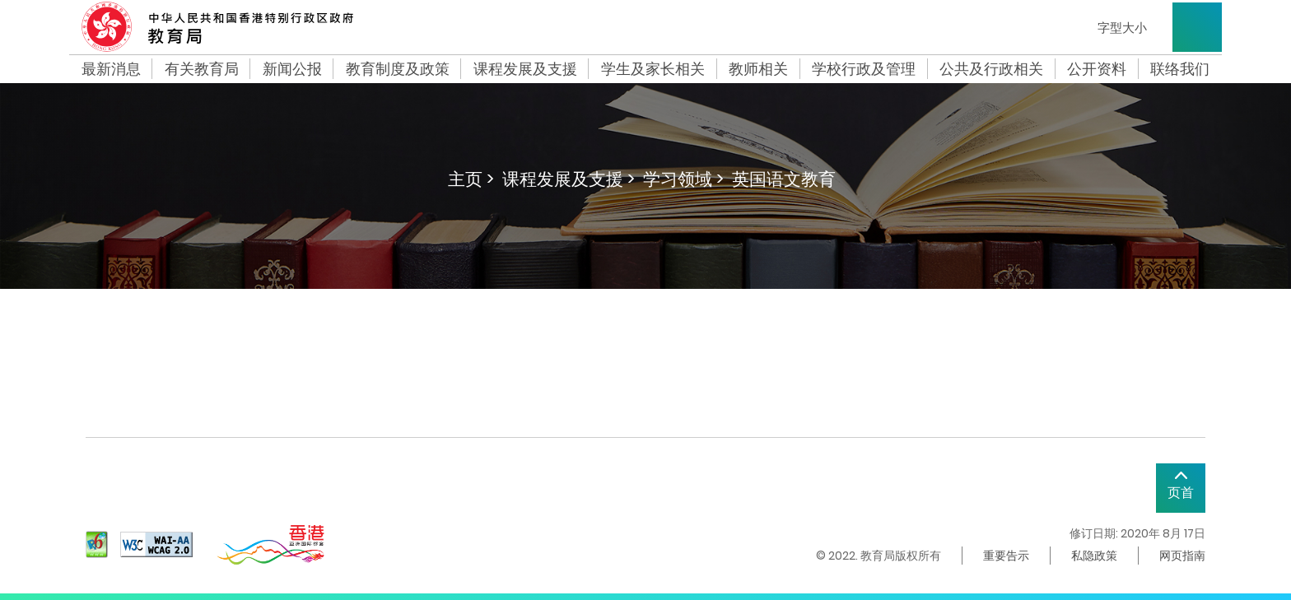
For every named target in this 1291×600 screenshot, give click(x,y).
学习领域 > (683, 179)
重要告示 (1006, 555)
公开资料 (1096, 69)
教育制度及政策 (398, 69)
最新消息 (111, 69)
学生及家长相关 (653, 69)
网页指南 (1182, 555)
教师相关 (758, 69)
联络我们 (1179, 69)
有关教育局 (202, 69)
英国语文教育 (784, 179)
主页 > (471, 179)
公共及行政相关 (991, 69)
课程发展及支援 (525, 69)
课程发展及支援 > (568, 179)
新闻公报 (292, 69)
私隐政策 (1094, 555)
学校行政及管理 (864, 69)
